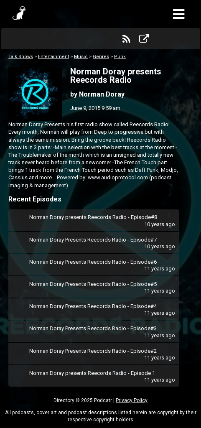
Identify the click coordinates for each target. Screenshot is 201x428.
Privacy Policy (132, 400)
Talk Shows (20, 56)
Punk (120, 56)
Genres (101, 56)
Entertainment (53, 56)
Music (81, 56)
